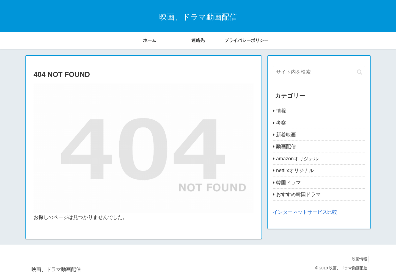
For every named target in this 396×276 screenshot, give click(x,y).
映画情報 (357, 259)
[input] (319, 72)
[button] (359, 72)
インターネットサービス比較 (305, 212)
